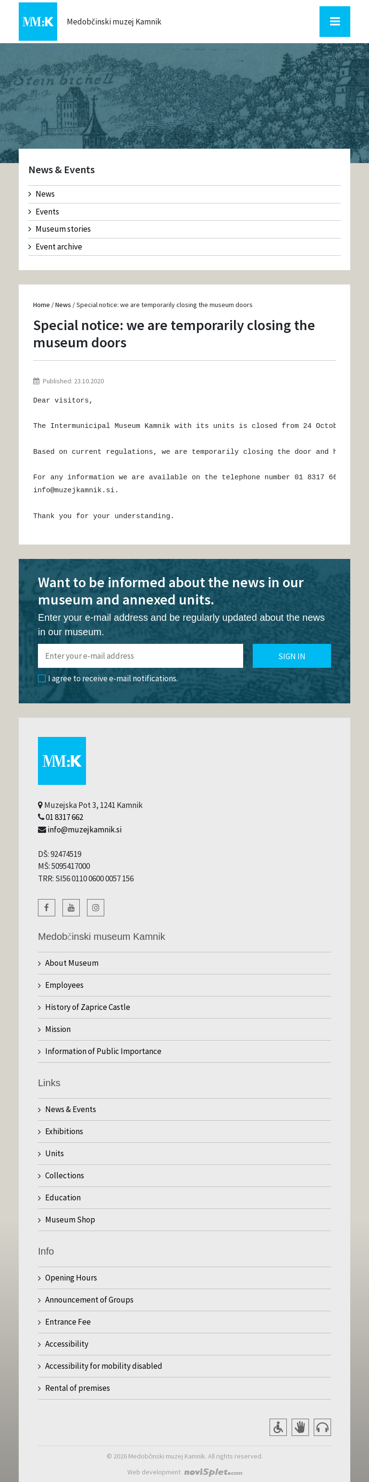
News (41, 194)
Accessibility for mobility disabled (103, 1366)
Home (41, 304)
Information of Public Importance (103, 1051)
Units (54, 1153)
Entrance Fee (68, 1321)
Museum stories (59, 229)
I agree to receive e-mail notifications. (108, 678)
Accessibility (66, 1344)
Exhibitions (64, 1131)
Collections (64, 1175)
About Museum (71, 963)
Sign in (292, 656)
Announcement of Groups (89, 1299)
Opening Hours (71, 1277)
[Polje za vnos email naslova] (140, 656)
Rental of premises (77, 1388)
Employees (64, 985)
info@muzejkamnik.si (85, 829)
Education (63, 1197)
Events (43, 211)
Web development (154, 1472)
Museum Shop (70, 1219)
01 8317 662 (64, 817)
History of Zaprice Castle (87, 1007)
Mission (58, 1029)
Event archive (55, 246)
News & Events (70, 1109)
